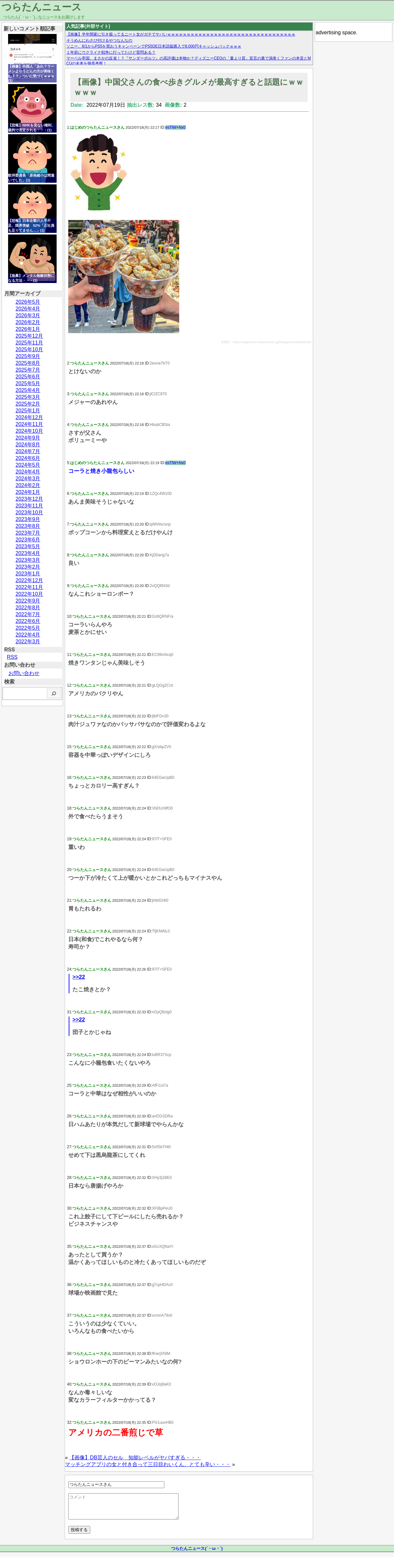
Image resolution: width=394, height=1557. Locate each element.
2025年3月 (28, 397)
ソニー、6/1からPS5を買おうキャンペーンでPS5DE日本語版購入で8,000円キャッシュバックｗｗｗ (153, 46)
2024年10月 (29, 431)
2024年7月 (28, 451)
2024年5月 (28, 465)
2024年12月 (29, 417)
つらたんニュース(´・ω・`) (197, 1553)
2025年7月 (28, 370)
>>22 (78, 977)
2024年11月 (29, 424)
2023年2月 (28, 567)
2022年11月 (29, 587)
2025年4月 (28, 390)
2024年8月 (28, 444)
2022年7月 (28, 614)
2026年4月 (28, 308)
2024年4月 (28, 471)
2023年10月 (29, 512)
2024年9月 (28, 438)
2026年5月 (28, 302)
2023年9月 (28, 519)
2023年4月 (28, 553)
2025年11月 (29, 342)
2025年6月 (28, 376)
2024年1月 (28, 492)
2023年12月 (29, 499)
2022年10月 (29, 594)
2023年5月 (28, 546)
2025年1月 (28, 410)
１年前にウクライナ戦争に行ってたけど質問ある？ (111, 52)
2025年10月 (29, 349)
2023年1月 (28, 573)
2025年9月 (28, 356)
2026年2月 (28, 322)
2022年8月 (28, 607)
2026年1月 (28, 329)
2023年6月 (28, 539)
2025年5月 (28, 383)
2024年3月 (28, 478)
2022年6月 (28, 621)
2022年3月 (28, 641)
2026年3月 (28, 315)
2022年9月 (28, 601)
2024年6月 (28, 458)
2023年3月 (28, 560)
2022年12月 (29, 580)
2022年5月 (28, 628)
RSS (12, 657)
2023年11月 (29, 505)
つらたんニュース (42, 7)
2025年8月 (28, 363)
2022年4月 (28, 634)
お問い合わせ (23, 673)
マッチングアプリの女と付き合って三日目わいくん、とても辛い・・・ (148, 1464)
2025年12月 (29, 336)
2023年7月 (28, 533)
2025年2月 (28, 404)
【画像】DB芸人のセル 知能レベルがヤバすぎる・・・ (135, 1457)
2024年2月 (28, 485)
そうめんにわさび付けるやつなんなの (99, 40)
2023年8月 (28, 526)
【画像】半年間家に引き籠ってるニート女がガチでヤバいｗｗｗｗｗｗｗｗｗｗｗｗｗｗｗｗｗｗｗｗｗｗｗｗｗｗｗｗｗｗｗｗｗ (180, 34)
